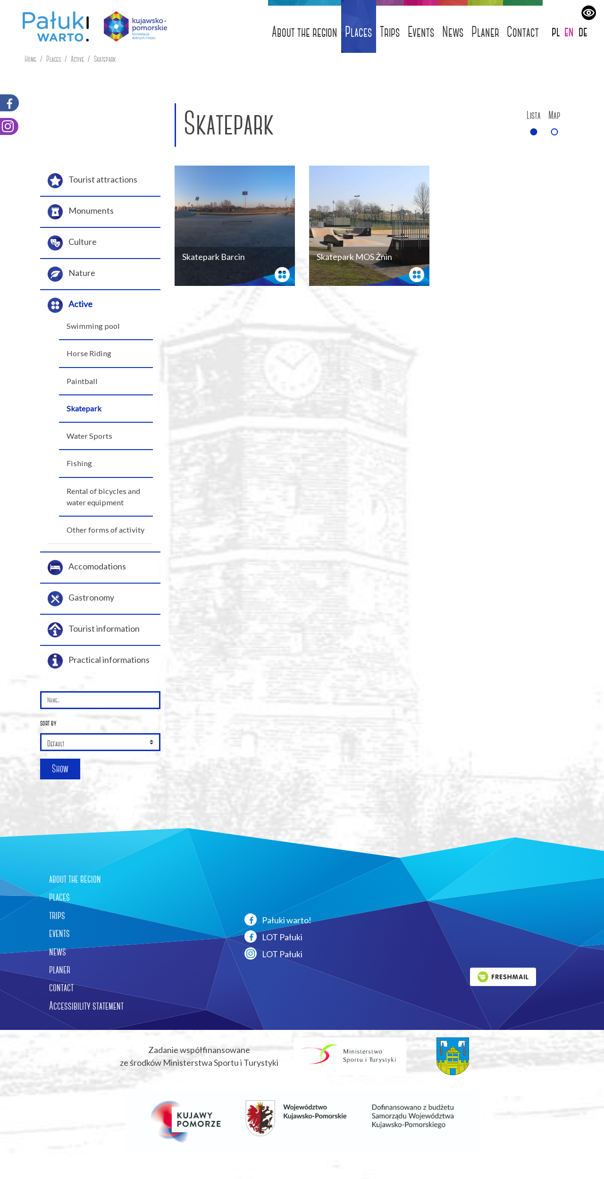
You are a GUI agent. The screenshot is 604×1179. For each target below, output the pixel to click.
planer (59, 969)
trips (57, 915)
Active (77, 59)
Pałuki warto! (277, 919)
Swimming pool (93, 325)
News (453, 32)
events (59, 933)
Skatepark (105, 59)
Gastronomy (81, 598)
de (583, 31)
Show (60, 769)
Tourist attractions (92, 180)
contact (61, 987)
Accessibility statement (86, 1006)
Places (358, 32)
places (59, 897)
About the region (304, 32)
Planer (485, 32)
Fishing (79, 463)
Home (30, 59)
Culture (72, 243)
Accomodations (87, 567)
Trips (390, 32)
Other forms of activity (105, 529)
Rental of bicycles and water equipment (103, 496)
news (57, 951)
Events (421, 32)
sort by (48, 723)
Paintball (82, 380)
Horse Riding (89, 353)
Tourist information (94, 629)
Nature (71, 274)
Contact (523, 32)
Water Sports (89, 435)
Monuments (81, 211)
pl (556, 31)
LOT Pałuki (273, 936)
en (569, 31)
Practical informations (99, 661)
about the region (75, 879)
